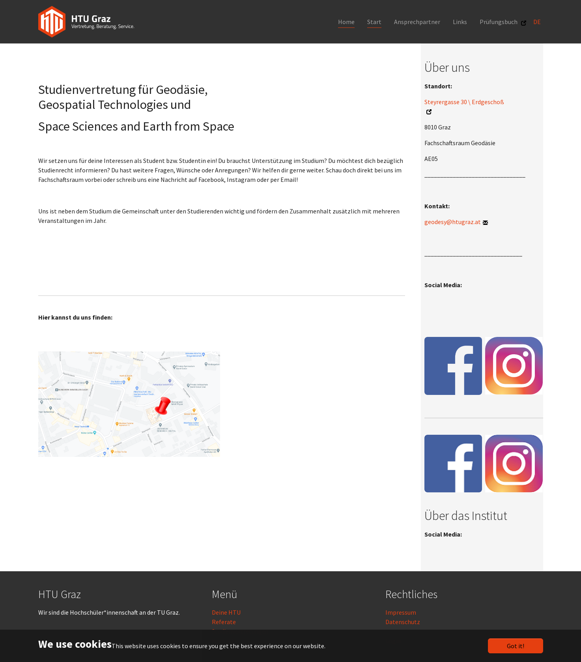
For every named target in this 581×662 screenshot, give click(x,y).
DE (537, 22)
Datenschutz (402, 622)
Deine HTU (226, 612)
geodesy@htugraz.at (452, 222)
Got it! (515, 646)
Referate (224, 622)
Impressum (400, 612)
